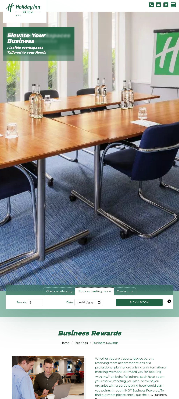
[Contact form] (158, 4)
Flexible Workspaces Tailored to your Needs (26, 50)
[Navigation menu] (173, 4)
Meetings (81, 343)
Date (69, 302)
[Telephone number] (151, 4)
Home (65, 343)
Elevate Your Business (26, 38)
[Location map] (165, 4)
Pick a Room (139, 302)
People (21, 302)
